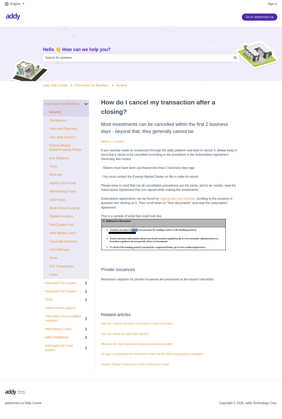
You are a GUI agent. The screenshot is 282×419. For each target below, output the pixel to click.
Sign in (272, 3)
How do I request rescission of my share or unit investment (136, 323)
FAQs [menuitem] (49, 299)
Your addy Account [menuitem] (62, 137)
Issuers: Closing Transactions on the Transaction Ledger (135, 364)
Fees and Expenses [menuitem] (63, 128)
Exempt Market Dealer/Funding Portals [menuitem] (65, 147)
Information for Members (92, 85)
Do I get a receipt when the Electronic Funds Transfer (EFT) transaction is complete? (152, 354)
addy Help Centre (55, 85)
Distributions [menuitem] (58, 120)
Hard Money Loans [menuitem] (62, 233)
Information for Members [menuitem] (62, 103)
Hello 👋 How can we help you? (77, 49)
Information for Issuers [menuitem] (60, 283)
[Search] (235, 57)
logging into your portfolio (177, 198)
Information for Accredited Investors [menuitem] (63, 318)
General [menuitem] (55, 112)
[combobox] (137, 57)
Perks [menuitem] (53, 258)
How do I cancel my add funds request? (125, 333)
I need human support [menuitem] (60, 308)
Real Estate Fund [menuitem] (61, 224)
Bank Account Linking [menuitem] (64, 208)
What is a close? (112, 141)
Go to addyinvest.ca (259, 17)
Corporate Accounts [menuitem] (63, 241)
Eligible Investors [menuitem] (61, 216)
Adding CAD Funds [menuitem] (62, 183)
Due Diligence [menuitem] (59, 158)
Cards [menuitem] (53, 274)
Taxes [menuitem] (53, 166)
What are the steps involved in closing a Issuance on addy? (137, 344)
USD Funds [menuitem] (57, 199)
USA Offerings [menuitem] (59, 249)
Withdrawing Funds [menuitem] (62, 191)
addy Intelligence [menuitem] (57, 337)
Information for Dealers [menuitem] (61, 291)
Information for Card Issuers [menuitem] (59, 348)
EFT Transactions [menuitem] (61, 266)
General (121, 85)
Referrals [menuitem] (55, 174)
